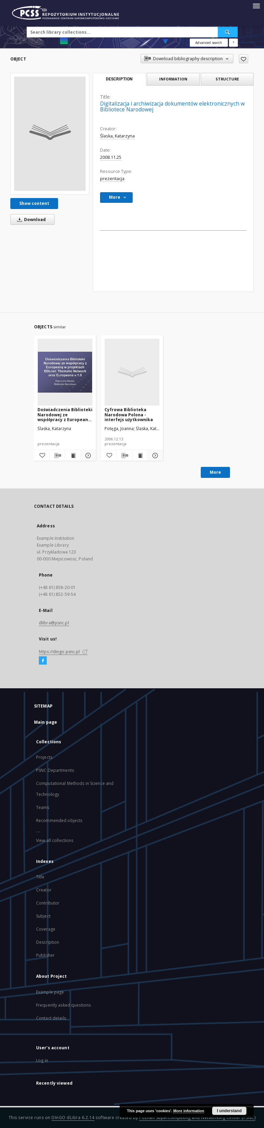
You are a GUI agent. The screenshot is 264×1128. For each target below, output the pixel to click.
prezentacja (112, 179)
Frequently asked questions (63, 1005)
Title (40, 877)
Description (47, 942)
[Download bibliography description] (57, 455)
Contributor (47, 903)
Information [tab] (173, 78)
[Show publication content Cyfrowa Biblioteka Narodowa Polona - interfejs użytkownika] (139, 455)
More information (188, 1111)
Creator (44, 890)
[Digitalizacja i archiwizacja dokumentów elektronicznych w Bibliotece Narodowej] (50, 134)
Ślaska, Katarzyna (117, 136)
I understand (229, 1110)
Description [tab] (119, 79)
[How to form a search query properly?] (233, 43)
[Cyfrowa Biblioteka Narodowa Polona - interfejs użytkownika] (132, 372)
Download (30, 219)
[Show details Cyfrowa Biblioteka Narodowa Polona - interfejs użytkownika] (154, 455)
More (215, 472)
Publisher (45, 955)
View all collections (54, 840)
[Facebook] (43, 661)
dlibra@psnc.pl (54, 623)
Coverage (45, 929)
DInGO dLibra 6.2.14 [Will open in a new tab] (73, 1117)
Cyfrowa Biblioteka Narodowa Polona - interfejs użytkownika (128, 414)
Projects (44, 757)
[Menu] (256, 5)
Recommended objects (59, 820)
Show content (34, 203)
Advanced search (208, 42)
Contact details (51, 1018)
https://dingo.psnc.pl (63, 652)
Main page (45, 722)
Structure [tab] (227, 78)
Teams (43, 807)
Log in (42, 1060)
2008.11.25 (110, 157)
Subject (43, 916)
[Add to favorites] (243, 58)
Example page (50, 992)
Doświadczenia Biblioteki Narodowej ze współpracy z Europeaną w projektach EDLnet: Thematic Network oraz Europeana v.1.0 (64, 414)
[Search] (228, 31)
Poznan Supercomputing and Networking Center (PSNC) (197, 1117)
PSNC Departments (55, 770)
